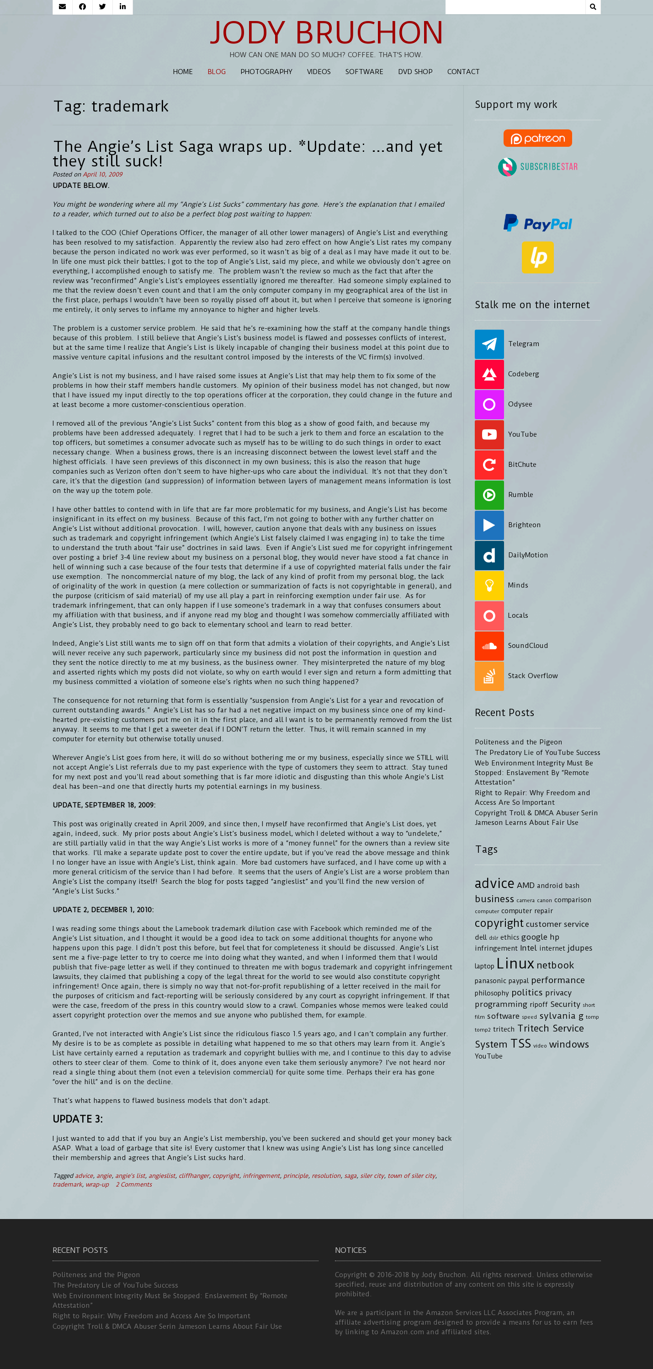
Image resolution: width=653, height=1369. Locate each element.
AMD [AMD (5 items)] (526, 885)
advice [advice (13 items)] (495, 883)
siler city (372, 1175)
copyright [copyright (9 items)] (499, 923)
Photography (266, 72)
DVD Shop (415, 72)
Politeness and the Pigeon (519, 742)
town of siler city (411, 1175)
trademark (67, 1184)
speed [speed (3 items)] (529, 1017)
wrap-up (97, 1184)
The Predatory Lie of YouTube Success (537, 753)
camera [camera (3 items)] (525, 900)
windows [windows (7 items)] (569, 1044)
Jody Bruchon (326, 33)
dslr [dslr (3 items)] (493, 938)
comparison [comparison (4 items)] (572, 900)
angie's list (130, 1175)
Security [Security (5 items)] (565, 1004)
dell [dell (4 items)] (481, 937)
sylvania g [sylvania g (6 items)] (561, 1016)
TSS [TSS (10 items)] (520, 1043)
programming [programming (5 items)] (501, 1004)
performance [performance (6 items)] (558, 980)
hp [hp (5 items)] (555, 936)
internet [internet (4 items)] (552, 948)
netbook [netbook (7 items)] (555, 965)
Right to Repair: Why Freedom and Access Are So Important (151, 1316)
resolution (326, 1175)
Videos (319, 72)
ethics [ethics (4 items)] (509, 937)
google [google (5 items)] (534, 936)
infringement (261, 1175)
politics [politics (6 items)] (527, 992)
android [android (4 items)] (550, 886)
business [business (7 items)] (494, 898)
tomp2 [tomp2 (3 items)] (483, 1030)
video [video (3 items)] (540, 1046)
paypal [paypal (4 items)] (519, 981)
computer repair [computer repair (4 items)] (527, 911)
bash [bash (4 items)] (572, 886)
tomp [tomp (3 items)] (592, 1017)
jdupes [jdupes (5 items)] (580, 947)
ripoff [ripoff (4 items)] (539, 1005)
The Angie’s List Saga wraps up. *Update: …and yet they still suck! (248, 153)
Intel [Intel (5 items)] (528, 947)
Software (364, 72)
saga (350, 1175)
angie (103, 1175)
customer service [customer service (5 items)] (557, 924)
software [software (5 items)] (503, 1016)
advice (84, 1175)
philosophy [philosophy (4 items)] (492, 993)
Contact (463, 72)
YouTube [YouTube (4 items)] (489, 1056)
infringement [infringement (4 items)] (496, 948)
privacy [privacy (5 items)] (558, 992)
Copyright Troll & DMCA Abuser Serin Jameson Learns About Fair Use (167, 1326)
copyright (225, 1175)
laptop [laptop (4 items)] (484, 966)
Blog (216, 72)
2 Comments (134, 1184)
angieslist (162, 1175)
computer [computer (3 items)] (487, 911)
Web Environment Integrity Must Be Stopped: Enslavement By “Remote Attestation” (534, 772)
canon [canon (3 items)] (544, 900)
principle (295, 1175)
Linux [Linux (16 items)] (515, 963)
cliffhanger (194, 1175)
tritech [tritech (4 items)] (504, 1029)
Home (183, 72)
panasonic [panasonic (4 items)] (490, 981)
